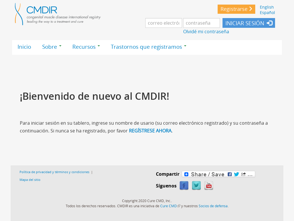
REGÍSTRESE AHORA (150, 131)
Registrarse (233, 9)
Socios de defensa (213, 206)
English (267, 7)
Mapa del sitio (30, 179)
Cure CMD (170, 206)
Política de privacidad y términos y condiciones (54, 172)
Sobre (51, 46)
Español (267, 12)
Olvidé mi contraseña (206, 31)
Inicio (24, 46)
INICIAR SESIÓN (244, 23)
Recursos (86, 46)
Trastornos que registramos (148, 46)
